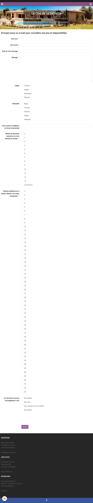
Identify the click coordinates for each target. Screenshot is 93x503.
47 (23, 368)
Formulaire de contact (8, 445)
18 (23, 258)
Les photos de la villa (8, 462)
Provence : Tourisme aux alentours (12, 483)
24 (23, 281)
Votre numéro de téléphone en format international (10, 127)
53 (23, 392)
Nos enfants (26, 398)
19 (23, 262)
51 (23, 384)
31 (23, 309)
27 (23, 293)
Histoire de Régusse (7, 486)
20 (23, 266)
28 (23, 297)
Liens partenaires (6, 471)
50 (23, 380)
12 (23, 177)
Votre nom (14, 39)
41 (23, 348)
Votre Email (14, 45)
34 (23, 321)
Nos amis (25, 402)
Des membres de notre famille (32, 406)
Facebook (4, 491)
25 (23, 285)
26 (23, 289)
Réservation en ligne (7, 442)
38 (23, 337)
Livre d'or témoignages (8, 467)
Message (15, 57)
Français (25, 85)
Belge (24, 104)
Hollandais (26, 119)
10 (23, 169)
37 (23, 333)
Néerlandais (26, 93)
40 (23, 344)
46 (23, 364)
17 (23, 254)
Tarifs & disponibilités (8, 447)
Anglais (25, 89)
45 (23, 360)
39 (23, 340)
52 (23, 388)
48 (23, 372)
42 (23, 352)
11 (23, 173)
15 (23, 246)
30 (23, 305)
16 (23, 250)
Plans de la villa (6, 464)
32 (23, 313)
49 (23, 376)
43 (23, 356)
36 (23, 329)
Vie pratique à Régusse (8, 481)
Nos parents (26, 410)
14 (23, 242)
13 (23, 181)
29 (23, 301)
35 (23, 325)
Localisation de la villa (8, 452)
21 (23, 270)
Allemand (25, 97)
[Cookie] (4, 498)
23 (23, 278)
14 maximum (26, 185)
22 (23, 274)
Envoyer (24, 427)
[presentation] (37, 418)
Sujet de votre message (10, 51)
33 (23, 317)
